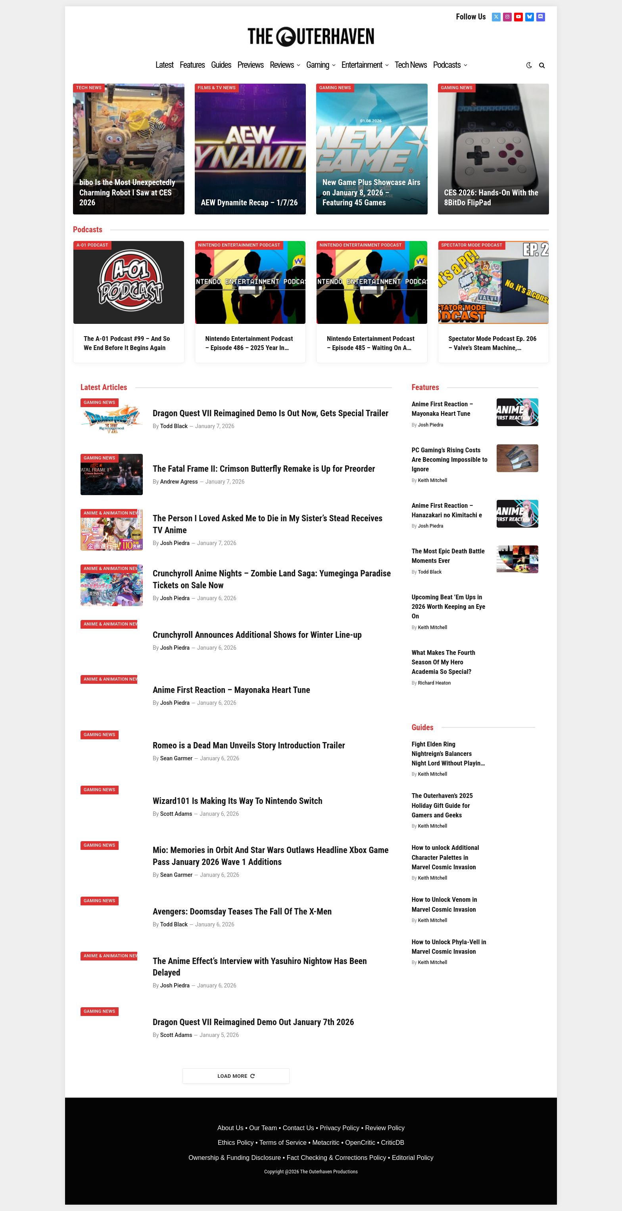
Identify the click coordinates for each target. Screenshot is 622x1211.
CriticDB (392, 1142)
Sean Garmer (176, 758)
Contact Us (298, 1128)
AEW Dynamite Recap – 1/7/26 (249, 202)
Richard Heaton (434, 683)
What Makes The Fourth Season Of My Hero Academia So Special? (443, 662)
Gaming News (335, 87)
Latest (164, 65)
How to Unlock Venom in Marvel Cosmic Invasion (444, 904)
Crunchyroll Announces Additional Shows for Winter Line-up (257, 635)
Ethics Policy (236, 1142)
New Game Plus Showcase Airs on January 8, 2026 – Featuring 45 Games (371, 192)
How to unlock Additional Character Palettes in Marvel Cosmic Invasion (445, 857)
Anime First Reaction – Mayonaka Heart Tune (231, 690)
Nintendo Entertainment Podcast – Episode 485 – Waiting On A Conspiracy (371, 343)
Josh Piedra (175, 543)
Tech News (411, 65)
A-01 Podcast (92, 245)
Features (192, 65)
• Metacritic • (326, 1142)
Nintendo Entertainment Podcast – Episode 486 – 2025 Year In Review (249, 343)
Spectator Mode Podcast (472, 245)
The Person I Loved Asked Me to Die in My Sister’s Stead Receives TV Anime (267, 524)
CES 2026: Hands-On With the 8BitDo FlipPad (491, 198)
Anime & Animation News (113, 513)
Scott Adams (176, 814)
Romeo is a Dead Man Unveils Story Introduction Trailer (249, 745)
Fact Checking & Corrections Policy (336, 1157)
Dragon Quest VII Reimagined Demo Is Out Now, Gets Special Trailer (270, 413)
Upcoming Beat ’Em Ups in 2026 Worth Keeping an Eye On (449, 606)
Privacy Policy (339, 1128)
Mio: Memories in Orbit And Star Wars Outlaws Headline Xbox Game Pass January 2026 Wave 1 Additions (271, 856)
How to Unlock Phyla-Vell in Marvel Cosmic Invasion (449, 946)
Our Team (263, 1128)
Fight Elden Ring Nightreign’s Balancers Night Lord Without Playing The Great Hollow (448, 754)
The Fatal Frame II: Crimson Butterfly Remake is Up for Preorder (264, 469)
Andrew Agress (179, 481)
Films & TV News (217, 87)
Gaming (317, 65)
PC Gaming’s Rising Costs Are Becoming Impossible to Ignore (450, 459)
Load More (236, 1076)
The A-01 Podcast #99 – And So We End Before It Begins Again (127, 343)
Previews (251, 65)
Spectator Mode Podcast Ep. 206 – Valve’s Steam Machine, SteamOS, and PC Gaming (493, 343)
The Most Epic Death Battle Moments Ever (448, 555)
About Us (231, 1128)
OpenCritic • (363, 1142)
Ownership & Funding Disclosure (235, 1157)
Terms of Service (283, 1142)
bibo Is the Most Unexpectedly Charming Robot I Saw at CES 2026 (127, 192)
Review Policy (385, 1128)
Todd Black (174, 426)
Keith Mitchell (432, 480)
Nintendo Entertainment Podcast (239, 245)
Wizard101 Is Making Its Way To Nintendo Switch (238, 801)
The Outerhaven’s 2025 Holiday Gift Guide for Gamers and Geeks (442, 805)
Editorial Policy (413, 1157)
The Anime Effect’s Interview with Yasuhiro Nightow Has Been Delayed (260, 967)
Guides (221, 65)
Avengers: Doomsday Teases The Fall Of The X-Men (242, 911)
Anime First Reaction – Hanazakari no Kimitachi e (447, 510)
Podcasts (447, 65)
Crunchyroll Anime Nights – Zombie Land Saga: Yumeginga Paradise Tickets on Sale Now (272, 579)
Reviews (282, 65)
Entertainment (362, 65)
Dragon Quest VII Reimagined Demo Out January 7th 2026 (253, 1022)
